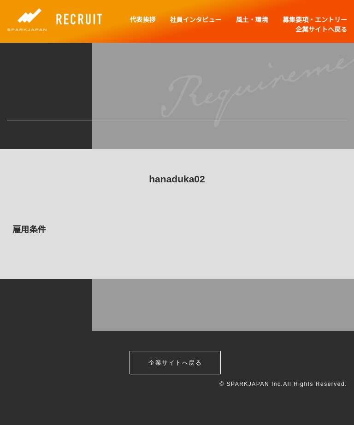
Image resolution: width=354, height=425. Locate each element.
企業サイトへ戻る (321, 29)
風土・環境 (252, 19)
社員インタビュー (196, 19)
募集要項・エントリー (315, 19)
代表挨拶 (144, 19)
